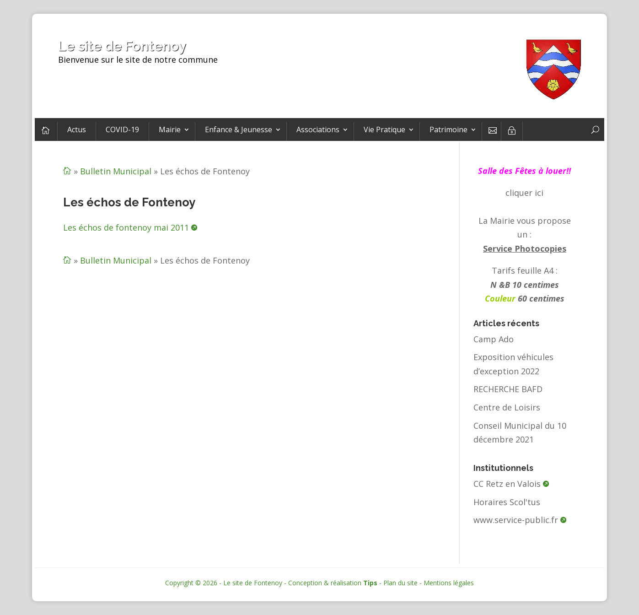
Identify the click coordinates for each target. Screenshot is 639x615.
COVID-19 (122, 129)
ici (539, 192)
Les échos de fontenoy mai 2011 (126, 227)
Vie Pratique (384, 129)
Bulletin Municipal (115, 171)
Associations (317, 129)
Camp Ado (493, 339)
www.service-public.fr (515, 519)
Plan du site (400, 582)
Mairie (170, 129)
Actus (76, 129)
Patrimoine (448, 129)
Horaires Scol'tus (506, 501)
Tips (370, 582)
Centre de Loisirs (506, 407)
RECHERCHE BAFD (507, 388)
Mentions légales (449, 582)
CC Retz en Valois (507, 483)
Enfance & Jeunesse (238, 129)
